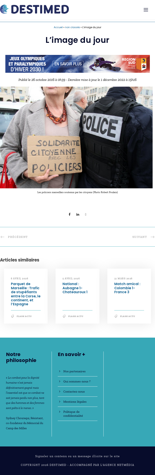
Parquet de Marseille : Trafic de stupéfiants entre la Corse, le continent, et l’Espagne (25, 294)
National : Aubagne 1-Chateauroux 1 (75, 288)
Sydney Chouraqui (17, 418)
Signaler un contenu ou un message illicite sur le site (77, 456)
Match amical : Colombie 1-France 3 (127, 288)
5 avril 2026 (71, 278)
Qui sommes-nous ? (76, 381)
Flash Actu (24, 316)
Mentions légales (75, 401)
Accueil (58, 27)
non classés (72, 27)
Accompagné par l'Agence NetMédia (102, 465)
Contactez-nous (74, 391)
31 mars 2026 (123, 278)
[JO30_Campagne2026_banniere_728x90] (77, 63)
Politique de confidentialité (73, 414)
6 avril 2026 (19, 278)
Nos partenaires (74, 371)
